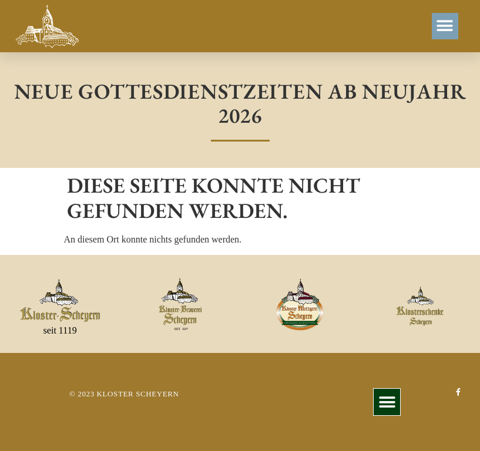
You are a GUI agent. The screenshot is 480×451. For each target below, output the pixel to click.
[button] (445, 26)
